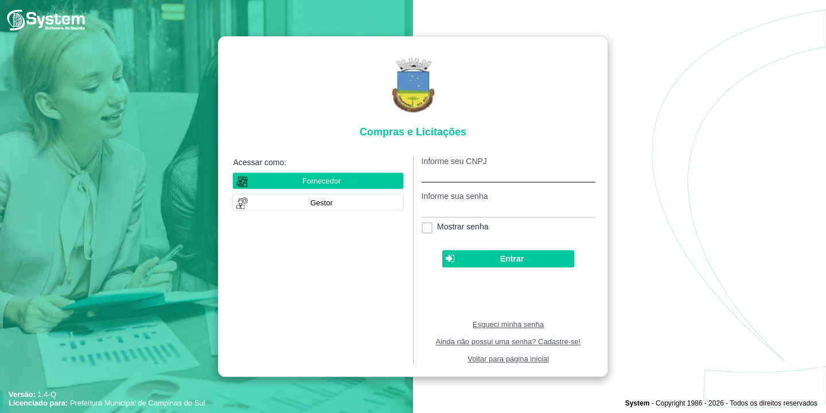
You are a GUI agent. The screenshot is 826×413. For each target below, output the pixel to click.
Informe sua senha (455, 196)
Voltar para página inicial (508, 358)
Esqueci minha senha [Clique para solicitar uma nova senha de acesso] (508, 324)
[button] (318, 202)
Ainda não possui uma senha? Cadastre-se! (508, 341)
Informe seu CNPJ (454, 161)
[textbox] (508, 174)
